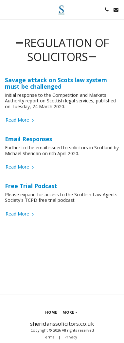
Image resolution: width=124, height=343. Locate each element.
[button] (7, 9)
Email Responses (28, 139)
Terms (48, 337)
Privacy (70, 337)
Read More (20, 120)
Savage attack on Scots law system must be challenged (56, 83)
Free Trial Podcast (31, 186)
